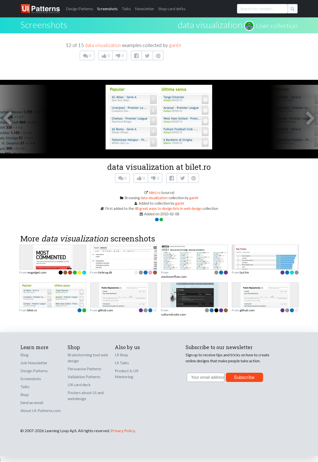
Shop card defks (172, 8)
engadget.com (36, 272)
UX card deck (79, 384)
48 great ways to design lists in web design (168, 208)
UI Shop (121, 354)
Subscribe (244, 377)
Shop (24, 394)
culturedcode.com (173, 314)
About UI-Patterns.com (40, 410)
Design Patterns (34, 370)
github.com (105, 310)
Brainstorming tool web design (88, 357)
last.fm (244, 272)
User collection (277, 26)
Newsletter (144, 8)
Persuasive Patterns (84, 368)
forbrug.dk (105, 272)
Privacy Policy (123, 430)
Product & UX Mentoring (126, 373)
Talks (126, 8)
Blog (24, 354)
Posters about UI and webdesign (86, 395)
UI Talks (122, 362)
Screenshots (107, 8)
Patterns (79, 8)
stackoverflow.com (174, 276)
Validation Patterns (84, 376)
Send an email (31, 402)
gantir (175, 45)
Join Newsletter (33, 362)
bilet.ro (154, 192)
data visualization (210, 24)
